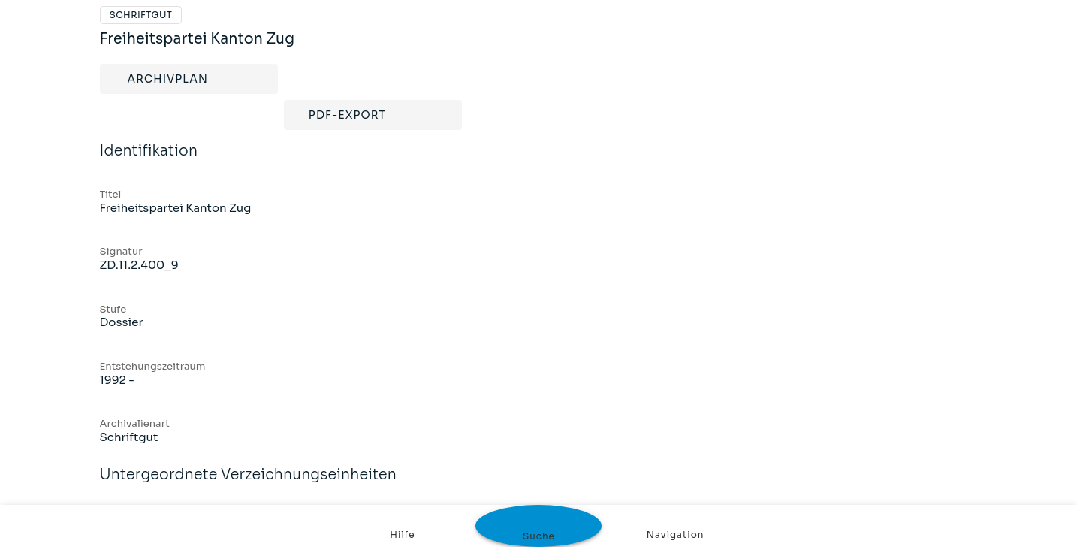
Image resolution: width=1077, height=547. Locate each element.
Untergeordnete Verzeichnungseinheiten (248, 484)
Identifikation (149, 161)
